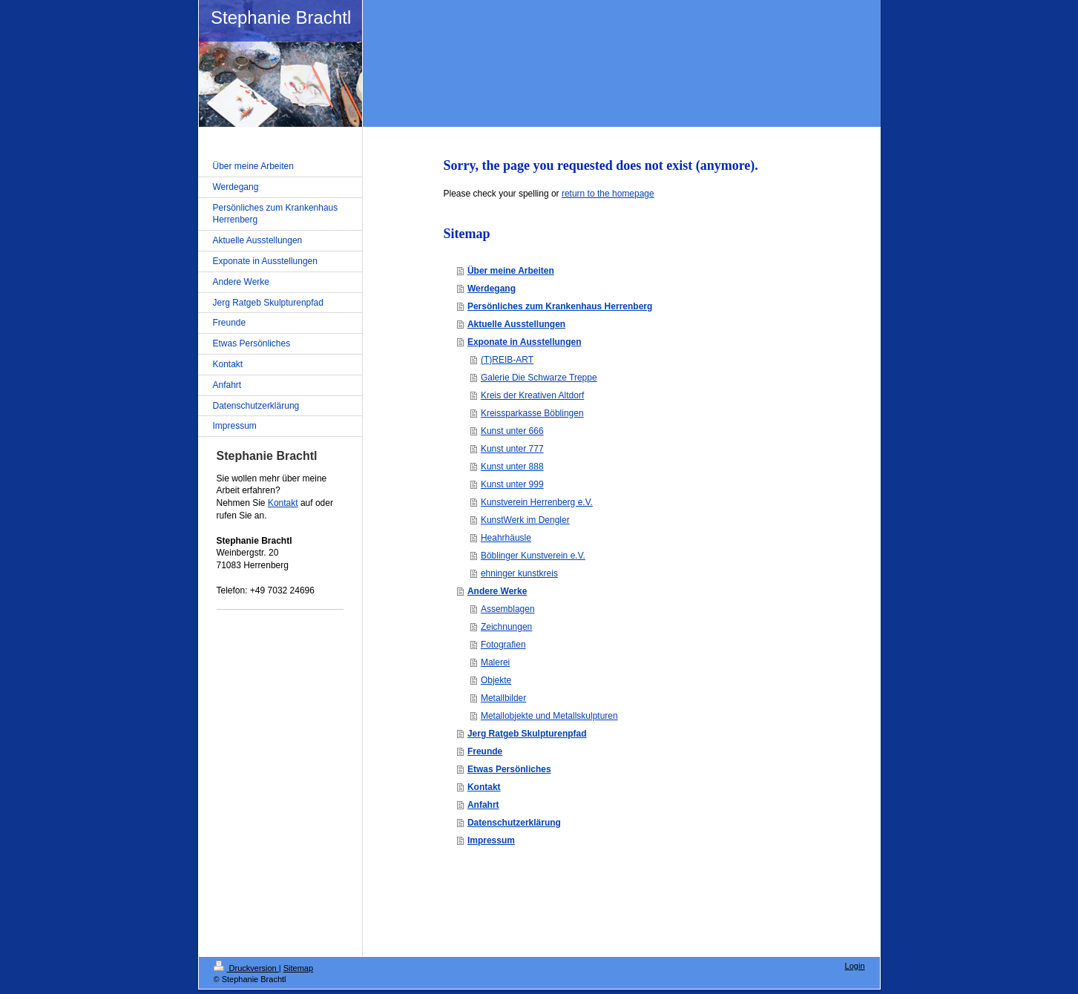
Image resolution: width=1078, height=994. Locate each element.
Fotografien (503, 644)
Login (855, 965)
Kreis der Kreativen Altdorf (532, 395)
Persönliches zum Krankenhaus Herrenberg (559, 306)
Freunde (484, 751)
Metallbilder (503, 698)
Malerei (495, 662)
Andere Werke (497, 591)
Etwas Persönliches (509, 769)
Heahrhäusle (506, 538)
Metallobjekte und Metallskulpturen (549, 716)
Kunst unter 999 (512, 484)
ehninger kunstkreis (519, 573)
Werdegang (491, 288)
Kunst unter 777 (512, 449)
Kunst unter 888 (512, 466)
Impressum (491, 840)
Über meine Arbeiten (510, 271)
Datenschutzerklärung (514, 822)
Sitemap (298, 968)
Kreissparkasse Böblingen (532, 413)
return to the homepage (608, 193)
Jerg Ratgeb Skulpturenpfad (527, 733)
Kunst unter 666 (512, 431)
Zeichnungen (506, 627)
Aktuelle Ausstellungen (516, 324)
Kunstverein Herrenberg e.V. (537, 502)
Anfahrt (483, 805)
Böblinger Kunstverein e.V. (533, 555)
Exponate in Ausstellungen (524, 342)
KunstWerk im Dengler (525, 520)
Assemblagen (508, 609)
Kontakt (484, 787)
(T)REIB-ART (507, 360)
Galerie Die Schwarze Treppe (539, 377)
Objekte (496, 680)
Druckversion (246, 968)
